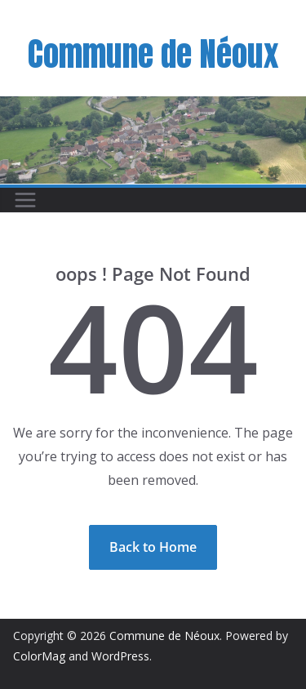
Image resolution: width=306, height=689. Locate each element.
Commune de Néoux (153, 53)
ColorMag (39, 656)
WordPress (120, 656)
